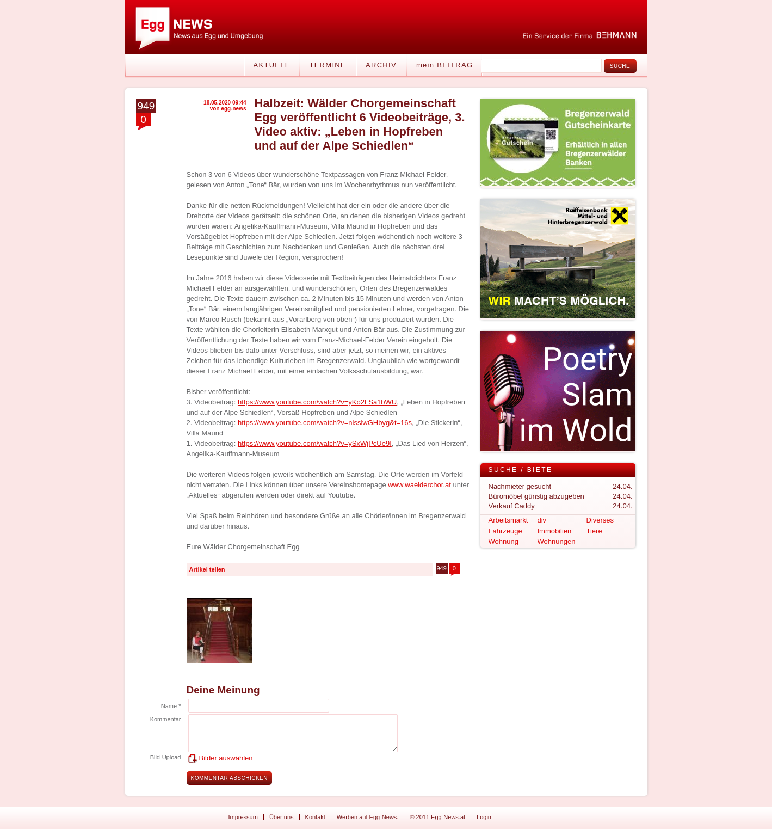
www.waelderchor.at (419, 485)
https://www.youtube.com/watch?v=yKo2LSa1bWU (317, 402)
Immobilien (555, 531)
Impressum (243, 817)
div (542, 520)
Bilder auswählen (226, 758)
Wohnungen (557, 541)
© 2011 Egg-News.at (437, 817)
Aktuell (272, 65)
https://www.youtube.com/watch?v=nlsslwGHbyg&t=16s (325, 423)
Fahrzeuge (505, 531)
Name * (171, 706)
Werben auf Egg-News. (368, 817)
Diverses (600, 520)
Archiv (381, 65)
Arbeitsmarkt (508, 520)
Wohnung (503, 541)
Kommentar (165, 719)
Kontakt (315, 817)
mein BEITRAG (444, 65)
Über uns (281, 817)
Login (484, 817)
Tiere (594, 531)
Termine (327, 65)
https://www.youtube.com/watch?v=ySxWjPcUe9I (315, 443)
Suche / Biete (521, 470)
